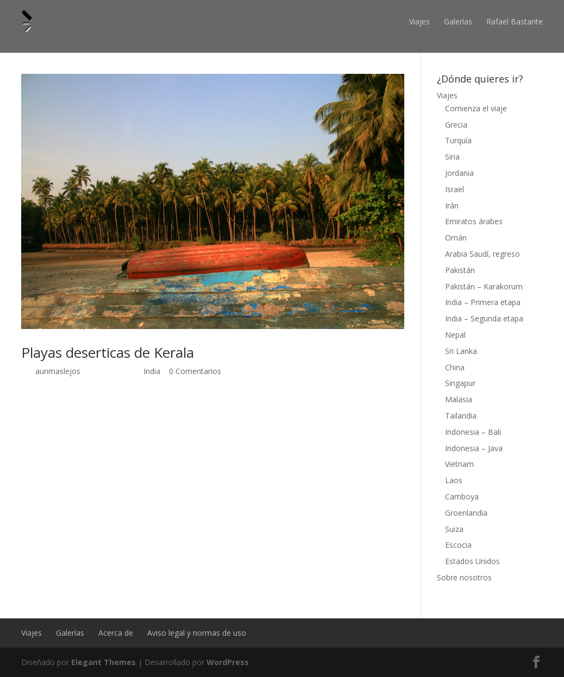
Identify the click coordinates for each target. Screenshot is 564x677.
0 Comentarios (195, 371)
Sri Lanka (461, 351)
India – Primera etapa (483, 302)
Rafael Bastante (514, 21)
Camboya (462, 496)
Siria (452, 156)
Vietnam (459, 464)
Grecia (456, 124)
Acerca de (115, 633)
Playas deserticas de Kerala (107, 352)
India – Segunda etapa (484, 318)
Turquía (458, 140)
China (455, 367)
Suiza (454, 529)
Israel (454, 189)
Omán (456, 237)
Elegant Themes (103, 662)
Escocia (458, 545)
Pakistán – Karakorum (484, 286)
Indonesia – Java (474, 448)
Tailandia (461, 415)
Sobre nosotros (464, 577)
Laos (453, 480)
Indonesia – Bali (473, 432)
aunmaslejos (57, 371)
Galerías (458, 21)
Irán (452, 205)
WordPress (227, 662)
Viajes (419, 21)
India (151, 371)
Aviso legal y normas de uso (196, 633)
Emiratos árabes (474, 221)
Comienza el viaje (476, 108)
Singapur (460, 383)
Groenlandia (466, 513)
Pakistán (460, 270)
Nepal (455, 335)
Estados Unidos (472, 561)
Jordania (459, 173)
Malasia (458, 399)
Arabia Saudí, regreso (482, 254)
